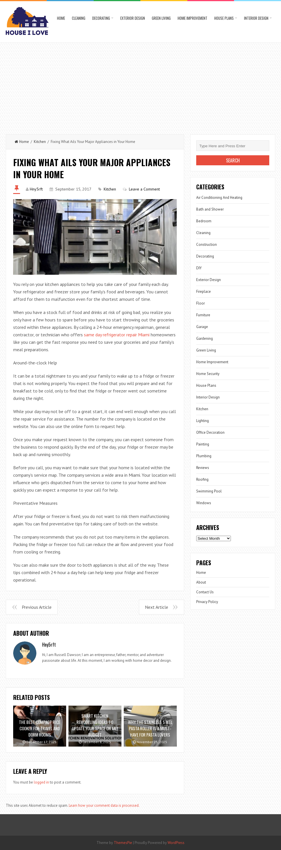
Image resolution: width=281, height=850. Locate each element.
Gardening (204, 338)
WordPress (176, 842)
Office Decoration (210, 432)
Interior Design (256, 18)
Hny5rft (36, 189)
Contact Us (205, 592)
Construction (206, 244)
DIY (199, 268)
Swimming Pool (209, 491)
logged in (41, 782)
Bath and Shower (210, 209)
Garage (202, 326)
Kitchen (40, 141)
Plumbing (203, 456)
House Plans (224, 18)
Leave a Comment (144, 189)
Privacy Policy (207, 601)
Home (61, 18)
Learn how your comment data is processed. (104, 805)
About (201, 582)
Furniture (203, 315)
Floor (200, 303)
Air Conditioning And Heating (219, 197)
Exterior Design (132, 18)
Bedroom (203, 221)
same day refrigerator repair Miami (117, 334)
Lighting (202, 420)
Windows (203, 502)
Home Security (207, 373)
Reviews (202, 467)
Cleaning (78, 18)
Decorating (101, 18)
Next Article (156, 607)
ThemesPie (123, 842)
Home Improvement (192, 18)
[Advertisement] (140, 86)
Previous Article (37, 607)
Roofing (202, 479)
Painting (202, 444)
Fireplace (203, 291)
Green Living (161, 18)
